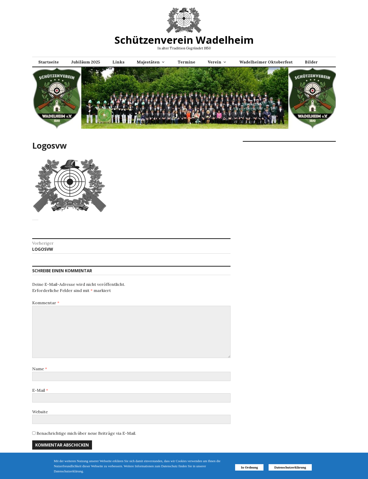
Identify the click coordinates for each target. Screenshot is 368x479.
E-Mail (40, 390)
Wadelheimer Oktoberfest (266, 61)
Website (40, 411)
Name (39, 368)
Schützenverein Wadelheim (184, 40)
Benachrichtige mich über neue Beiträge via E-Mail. (86, 433)
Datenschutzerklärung (290, 467)
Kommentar (45, 302)
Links (118, 61)
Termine (186, 61)
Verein (214, 61)
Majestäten (148, 61)
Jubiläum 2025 (85, 61)
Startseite (48, 61)
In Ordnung (249, 467)
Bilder (311, 61)
